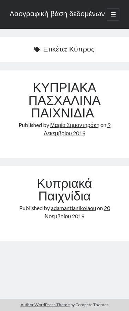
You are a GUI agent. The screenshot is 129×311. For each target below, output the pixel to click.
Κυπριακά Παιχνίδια (64, 191)
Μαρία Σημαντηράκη (74, 125)
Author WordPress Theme (45, 304)
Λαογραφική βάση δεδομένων (57, 14)
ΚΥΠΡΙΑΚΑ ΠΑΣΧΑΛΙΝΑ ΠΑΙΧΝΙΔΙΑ (64, 102)
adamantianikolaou (73, 208)
